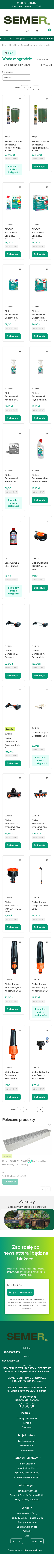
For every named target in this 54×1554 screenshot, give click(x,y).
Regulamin (27, 1427)
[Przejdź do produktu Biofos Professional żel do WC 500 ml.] (40, 448)
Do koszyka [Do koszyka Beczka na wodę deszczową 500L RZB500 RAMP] (40, 166)
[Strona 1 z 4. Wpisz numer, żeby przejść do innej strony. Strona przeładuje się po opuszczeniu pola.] (24, 87)
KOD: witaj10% (25, 38)
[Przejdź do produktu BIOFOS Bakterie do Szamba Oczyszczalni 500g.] (40, 203)
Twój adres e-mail (14, 1285)
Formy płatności (27, 1463)
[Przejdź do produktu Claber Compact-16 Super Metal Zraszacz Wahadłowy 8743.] (40, 624)
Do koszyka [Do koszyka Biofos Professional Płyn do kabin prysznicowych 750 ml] (40, 418)
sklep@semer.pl (10, 1360)
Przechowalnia (27, 1449)
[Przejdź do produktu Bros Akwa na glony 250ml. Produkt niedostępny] (13, 536)
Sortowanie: (7, 72)
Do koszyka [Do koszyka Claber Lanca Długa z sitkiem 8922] (40, 927)
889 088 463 (29, 3)
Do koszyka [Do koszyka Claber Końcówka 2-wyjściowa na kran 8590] (12, 845)
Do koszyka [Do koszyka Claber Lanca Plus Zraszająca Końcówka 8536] (12, 1009)
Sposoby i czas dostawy (27, 1472)
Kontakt (27, 1422)
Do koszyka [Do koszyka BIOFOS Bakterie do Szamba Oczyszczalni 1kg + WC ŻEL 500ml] (12, 254)
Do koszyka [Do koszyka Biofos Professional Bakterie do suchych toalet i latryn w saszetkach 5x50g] (40, 336)
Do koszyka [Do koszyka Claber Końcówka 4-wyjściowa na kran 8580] (40, 845)
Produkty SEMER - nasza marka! (27, 1517)
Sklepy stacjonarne (27, 1522)
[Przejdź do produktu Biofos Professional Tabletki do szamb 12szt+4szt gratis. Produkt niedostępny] (13, 448)
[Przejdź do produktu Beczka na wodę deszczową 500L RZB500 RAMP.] (40, 115)
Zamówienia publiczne (27, 1468)
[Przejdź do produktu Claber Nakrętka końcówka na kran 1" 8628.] (40, 1045)
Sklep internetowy (24, 1550)
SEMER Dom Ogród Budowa (15, 45)
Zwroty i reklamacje (27, 1418)
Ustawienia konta (27, 1445)
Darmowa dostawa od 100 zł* (27, 6)
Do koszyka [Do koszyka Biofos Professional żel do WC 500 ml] (40, 500)
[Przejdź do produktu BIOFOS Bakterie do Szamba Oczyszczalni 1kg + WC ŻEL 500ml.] (13, 203)
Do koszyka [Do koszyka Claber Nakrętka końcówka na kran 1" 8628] (40, 1097)
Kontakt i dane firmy (27, 1513)
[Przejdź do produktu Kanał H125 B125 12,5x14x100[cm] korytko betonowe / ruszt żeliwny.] (27, 1140)
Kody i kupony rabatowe (27, 1499)
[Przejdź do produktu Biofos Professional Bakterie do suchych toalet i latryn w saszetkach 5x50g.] (40, 285)
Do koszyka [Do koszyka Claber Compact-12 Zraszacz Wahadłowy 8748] (12, 675)
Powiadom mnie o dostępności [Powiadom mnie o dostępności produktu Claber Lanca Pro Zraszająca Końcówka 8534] (40, 1012)
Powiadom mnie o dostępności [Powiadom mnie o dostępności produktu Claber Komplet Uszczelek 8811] (40, 760)
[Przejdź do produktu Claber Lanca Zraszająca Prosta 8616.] (13, 1045)
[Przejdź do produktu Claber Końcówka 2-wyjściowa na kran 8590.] (13, 794)
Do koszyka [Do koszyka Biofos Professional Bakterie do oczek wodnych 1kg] (12, 336)
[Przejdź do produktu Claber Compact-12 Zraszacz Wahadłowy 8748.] (13, 624)
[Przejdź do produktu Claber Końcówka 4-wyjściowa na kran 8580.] (40, 794)
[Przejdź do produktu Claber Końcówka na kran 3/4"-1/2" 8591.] (13, 876)
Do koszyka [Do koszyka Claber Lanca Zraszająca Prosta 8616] (12, 1097)
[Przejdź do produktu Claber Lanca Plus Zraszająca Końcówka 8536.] (13, 958)
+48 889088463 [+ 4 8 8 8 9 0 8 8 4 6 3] (11, 1352)
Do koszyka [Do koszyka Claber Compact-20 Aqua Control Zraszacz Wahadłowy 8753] (12, 763)
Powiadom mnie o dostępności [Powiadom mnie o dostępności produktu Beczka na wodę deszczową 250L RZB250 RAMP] (13, 169)
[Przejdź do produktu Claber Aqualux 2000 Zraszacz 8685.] (40, 536)
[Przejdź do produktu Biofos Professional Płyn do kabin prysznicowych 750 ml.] (40, 367)
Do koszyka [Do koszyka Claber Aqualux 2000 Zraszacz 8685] (40, 588)
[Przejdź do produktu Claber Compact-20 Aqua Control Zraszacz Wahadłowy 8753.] (13, 706)
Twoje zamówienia (27, 1441)
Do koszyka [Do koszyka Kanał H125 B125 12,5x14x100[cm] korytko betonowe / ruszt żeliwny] (10, 1182)
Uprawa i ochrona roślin (40, 45)
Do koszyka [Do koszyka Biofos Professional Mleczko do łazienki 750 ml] (12, 418)
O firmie (27, 1531)
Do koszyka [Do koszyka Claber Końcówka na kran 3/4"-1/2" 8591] (12, 927)
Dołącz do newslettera (20, 1292)
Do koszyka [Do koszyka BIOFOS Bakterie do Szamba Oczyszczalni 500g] (40, 254)
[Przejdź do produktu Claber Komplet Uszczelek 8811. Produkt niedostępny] (40, 706)
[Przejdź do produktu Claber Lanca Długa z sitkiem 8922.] (40, 876)
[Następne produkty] (32, 1109)
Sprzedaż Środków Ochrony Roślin (27, 1495)
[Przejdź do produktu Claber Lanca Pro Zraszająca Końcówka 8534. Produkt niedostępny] (40, 958)
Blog (27, 1535)
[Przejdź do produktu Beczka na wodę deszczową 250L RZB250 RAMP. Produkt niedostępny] (13, 115)
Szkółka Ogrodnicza (27, 1526)
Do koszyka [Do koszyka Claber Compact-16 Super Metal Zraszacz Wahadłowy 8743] (40, 675)
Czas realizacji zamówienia (27, 1476)
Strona (17, 87)
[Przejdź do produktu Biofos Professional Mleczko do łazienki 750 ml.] (13, 367)
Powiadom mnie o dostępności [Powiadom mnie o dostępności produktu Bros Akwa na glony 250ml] (13, 591)
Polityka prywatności (27, 1490)
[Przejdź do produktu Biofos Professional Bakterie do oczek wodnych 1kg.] (13, 285)
